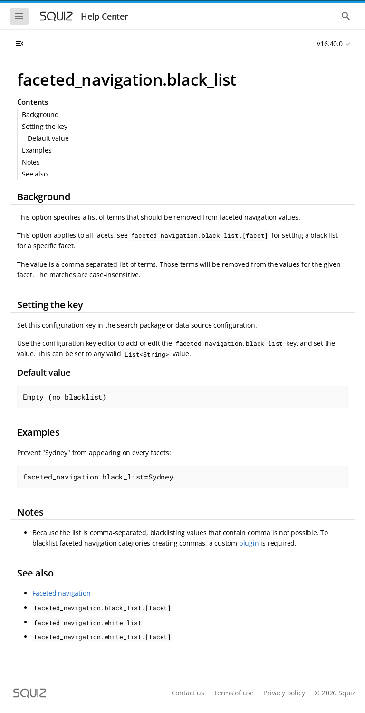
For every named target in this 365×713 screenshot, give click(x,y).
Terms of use (234, 692)
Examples (36, 150)
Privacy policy (284, 692)
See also (34, 173)
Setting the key (44, 126)
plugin (249, 542)
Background (40, 114)
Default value (48, 138)
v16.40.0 (329, 43)
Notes (31, 161)
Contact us (188, 692)
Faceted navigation (61, 592)
